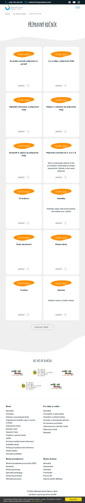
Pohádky (61, 198)
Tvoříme (24, 290)
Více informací (37, 501)
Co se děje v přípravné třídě (61, 61)
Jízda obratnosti (24, 244)
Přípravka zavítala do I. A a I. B (61, 153)
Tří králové (24, 198)
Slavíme (61, 290)
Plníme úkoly (61, 244)
